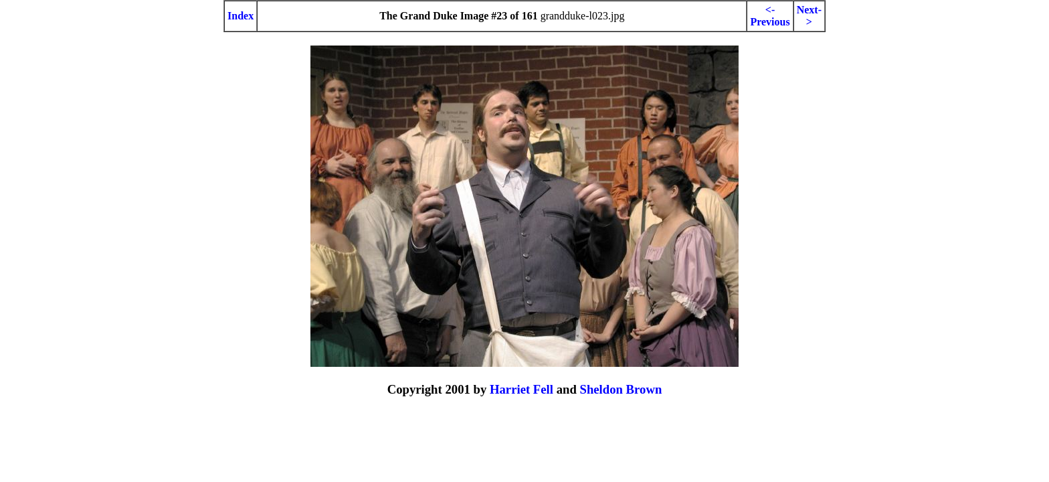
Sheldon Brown (620, 389)
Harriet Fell (521, 389)
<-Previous (769, 15)
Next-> (809, 15)
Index (240, 15)
